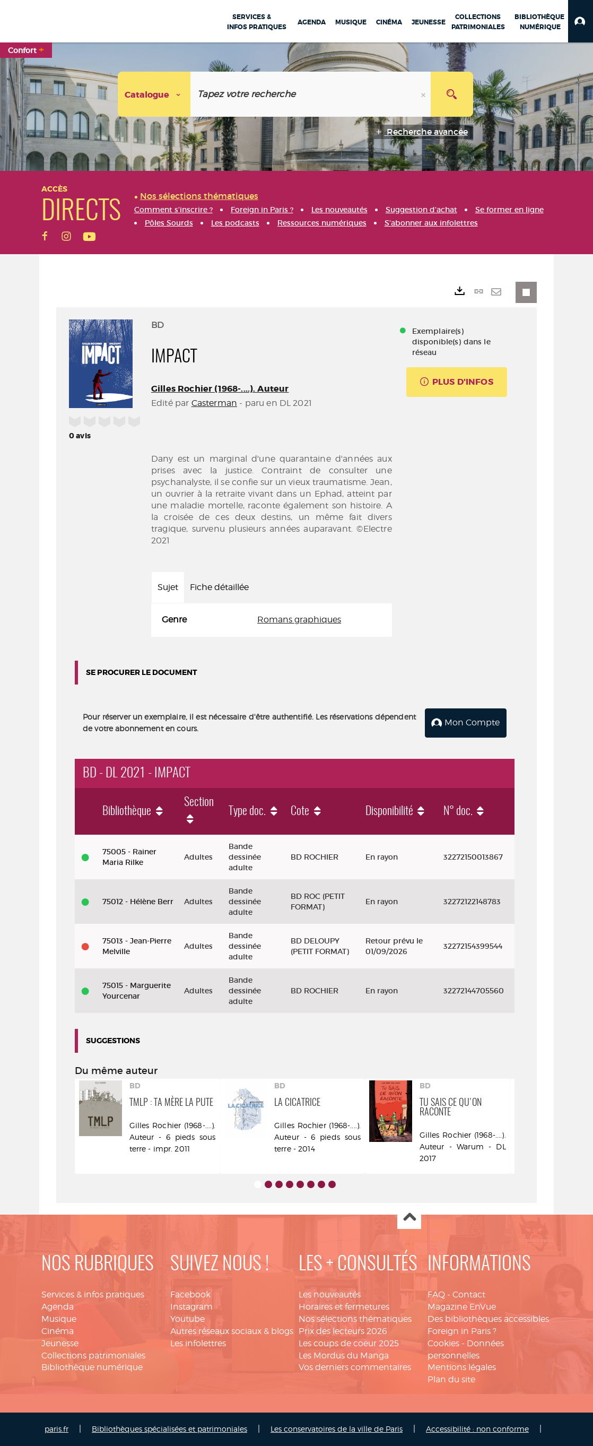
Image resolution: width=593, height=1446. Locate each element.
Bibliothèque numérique (92, 1367)
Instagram (191, 1307)
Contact (468, 1294)
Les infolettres (198, 1343)
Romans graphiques (299, 619)
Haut (409, 1217)
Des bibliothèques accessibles (488, 1319)
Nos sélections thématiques (355, 1319)
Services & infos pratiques (92, 1294)
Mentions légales (462, 1367)
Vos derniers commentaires (355, 1367)
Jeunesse (60, 1343)
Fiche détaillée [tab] (219, 587)
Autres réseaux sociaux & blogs (231, 1331)
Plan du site (451, 1379)
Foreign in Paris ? (462, 1331)
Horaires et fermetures (344, 1307)
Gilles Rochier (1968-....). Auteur (220, 388)
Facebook (190, 1294)
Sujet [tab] (168, 587)
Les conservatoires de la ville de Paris (337, 1428)
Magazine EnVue (462, 1307)
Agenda (57, 1307)
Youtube (187, 1319)
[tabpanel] (271, 620)
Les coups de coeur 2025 (349, 1343)
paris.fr (56, 1428)
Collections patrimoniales (93, 1355)
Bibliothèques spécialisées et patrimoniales (169, 1428)
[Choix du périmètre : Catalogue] (154, 94)
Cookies (443, 1343)
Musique (58, 1319)
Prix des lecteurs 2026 (343, 1331)
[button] (580, 21)
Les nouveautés (330, 1294)
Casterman (214, 403)
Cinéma (57, 1331)
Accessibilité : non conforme (477, 1428)
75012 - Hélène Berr (137, 901)
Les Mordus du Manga (344, 1355)
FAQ (436, 1294)
